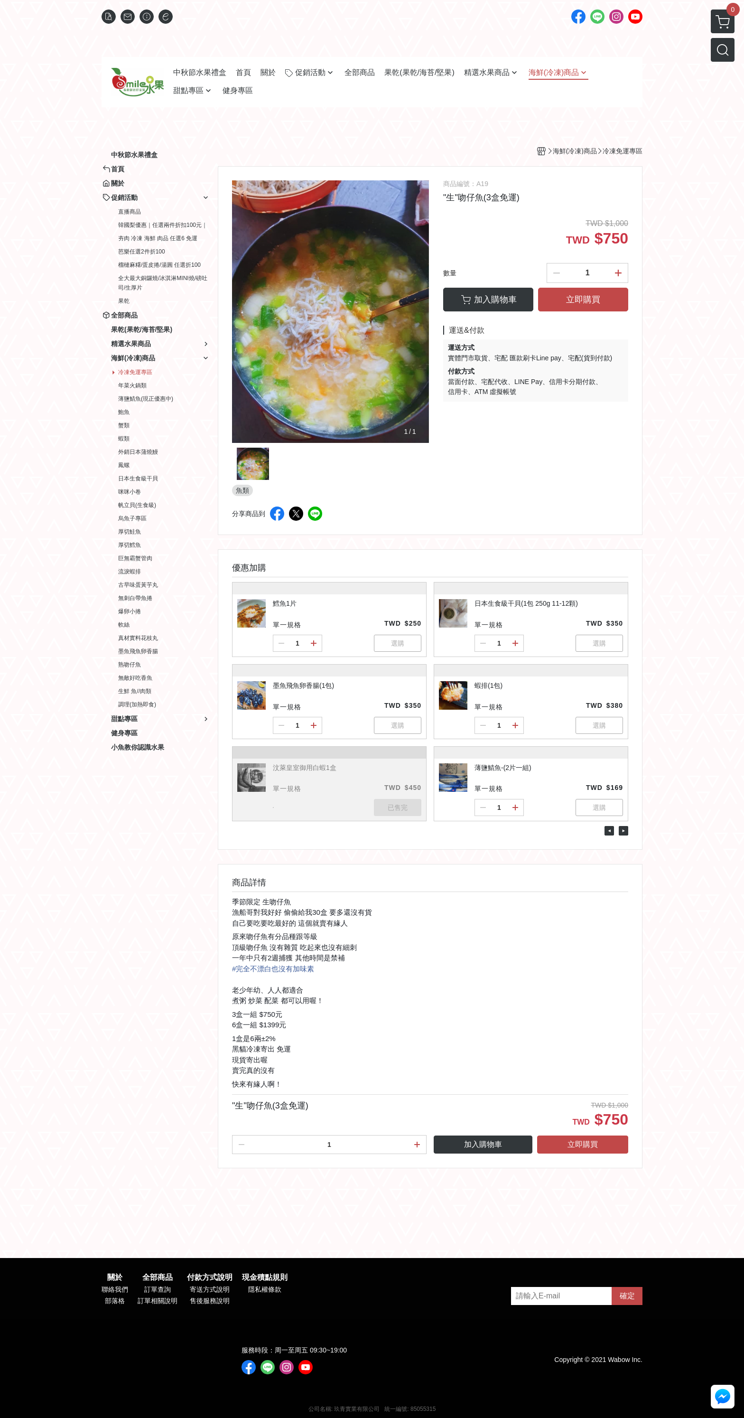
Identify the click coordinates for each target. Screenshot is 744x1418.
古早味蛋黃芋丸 (138, 585)
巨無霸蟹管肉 (135, 558)
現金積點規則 (265, 1277)
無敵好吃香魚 (135, 678)
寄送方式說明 (210, 1289)
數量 (449, 273)
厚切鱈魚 (129, 545)
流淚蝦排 (129, 571)
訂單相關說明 (157, 1300)
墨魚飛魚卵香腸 (138, 651)
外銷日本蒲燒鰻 (138, 452)
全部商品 (157, 1277)
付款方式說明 (209, 1277)
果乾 (124, 301)
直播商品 (129, 211)
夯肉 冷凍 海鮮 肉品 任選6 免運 (157, 238)
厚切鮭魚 (129, 531)
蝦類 (124, 438)
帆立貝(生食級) (137, 505)
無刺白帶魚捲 (135, 598)
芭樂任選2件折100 (141, 251)
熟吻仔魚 (129, 664)
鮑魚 (124, 412)
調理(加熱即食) (137, 704)
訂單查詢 (157, 1289)
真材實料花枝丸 (138, 638)
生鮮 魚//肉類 (134, 691)
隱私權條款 (264, 1289)
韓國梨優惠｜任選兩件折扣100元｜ (162, 225)
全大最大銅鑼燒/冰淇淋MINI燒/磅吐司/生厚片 (162, 283)
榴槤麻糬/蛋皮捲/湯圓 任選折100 (159, 265)
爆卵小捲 (129, 611)
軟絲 (124, 624)
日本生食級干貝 (138, 478)
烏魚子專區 (132, 518)
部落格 (115, 1300)
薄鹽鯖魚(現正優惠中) (145, 398)
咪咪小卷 (129, 491)
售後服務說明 (210, 1300)
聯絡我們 (115, 1289)
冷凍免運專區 (135, 372)
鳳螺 (124, 465)
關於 (114, 1277)
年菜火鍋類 (132, 385)
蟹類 (124, 425)
